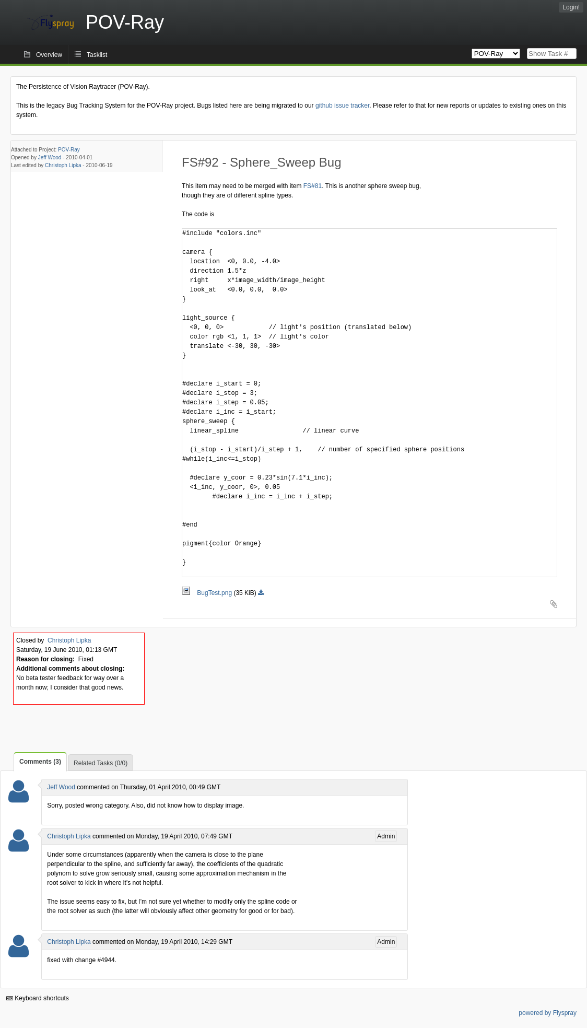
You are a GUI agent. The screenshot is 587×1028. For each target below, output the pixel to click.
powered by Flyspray (548, 1013)
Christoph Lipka (63, 165)
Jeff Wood (50, 157)
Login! (571, 7)
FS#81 (312, 186)
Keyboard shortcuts (37, 998)
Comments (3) (40, 761)
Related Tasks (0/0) (100, 763)
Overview (49, 55)
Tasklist (97, 55)
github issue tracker (342, 105)
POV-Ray (69, 150)
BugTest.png (207, 593)
